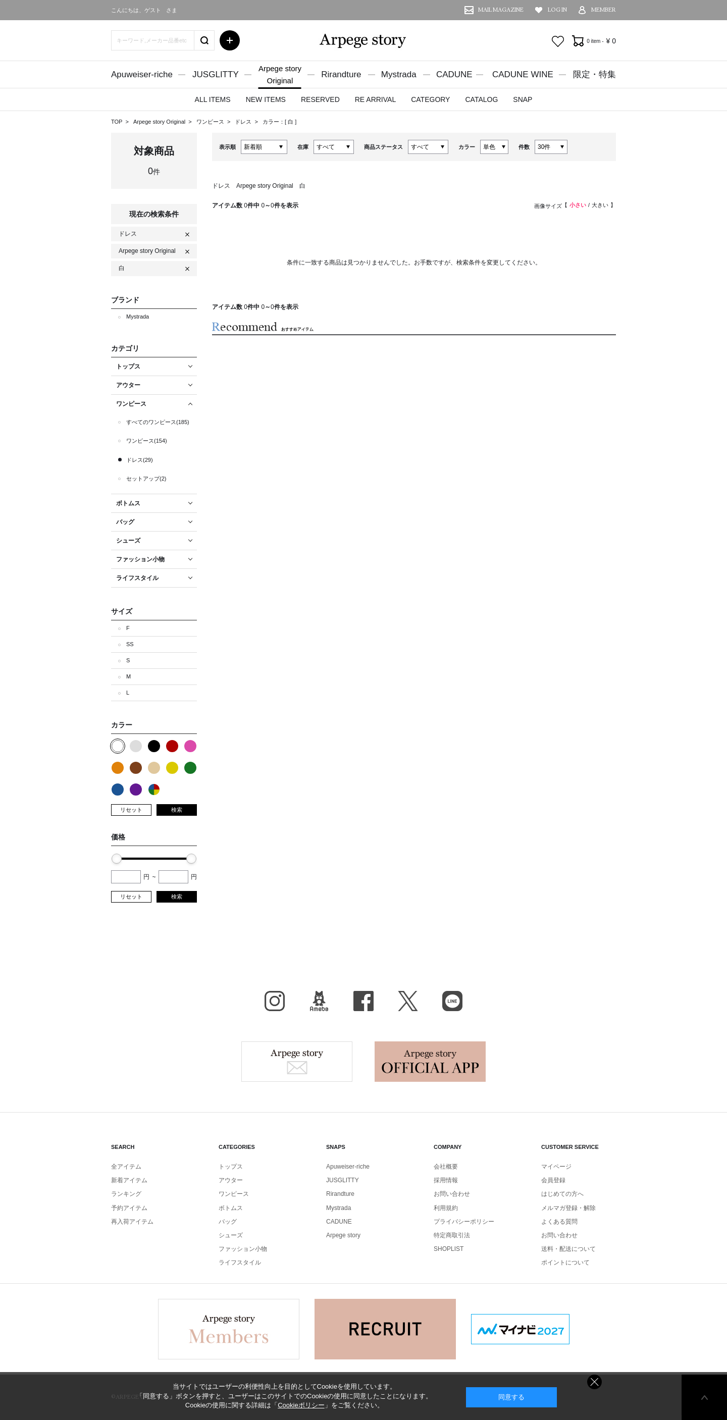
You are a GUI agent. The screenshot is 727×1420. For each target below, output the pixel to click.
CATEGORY (430, 99)
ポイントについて (565, 1262)
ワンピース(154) (146, 441)
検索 (176, 810)
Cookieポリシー (301, 1405)
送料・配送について (568, 1248)
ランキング (126, 1193)
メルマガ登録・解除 (568, 1208)
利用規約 (446, 1208)
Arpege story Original (159, 122)
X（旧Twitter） (408, 1001)
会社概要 (446, 1166)
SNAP (522, 99)
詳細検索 (230, 40)
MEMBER (603, 10)
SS (130, 644)
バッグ (228, 1221)
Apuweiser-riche (142, 74)
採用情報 (446, 1180)
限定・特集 (594, 74)
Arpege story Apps (430, 1061)
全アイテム (126, 1166)
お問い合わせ (452, 1193)
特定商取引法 (452, 1235)
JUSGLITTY (215, 74)
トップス (231, 1166)
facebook (363, 1001)
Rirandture (341, 74)
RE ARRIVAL (375, 99)
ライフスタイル (240, 1262)
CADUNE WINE (522, 74)
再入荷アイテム (132, 1221)
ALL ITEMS (213, 99)
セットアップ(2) (146, 479)
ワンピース (211, 122)
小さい (577, 205)
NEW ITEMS (266, 99)
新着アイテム (129, 1180)
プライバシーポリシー (464, 1221)
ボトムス (231, 1208)
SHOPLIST (448, 1248)
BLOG (319, 1001)
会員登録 (553, 1180)
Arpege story (296, 1061)
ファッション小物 (243, 1248)
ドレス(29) (139, 460)
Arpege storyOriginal (279, 74)
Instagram (275, 1001)
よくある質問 (559, 1221)
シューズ (231, 1235)
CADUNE (454, 74)
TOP (116, 122)
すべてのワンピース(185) (157, 422)
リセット (131, 810)
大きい (600, 205)
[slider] (117, 859)
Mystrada (399, 74)
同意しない (594, 1382)
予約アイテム (129, 1208)
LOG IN (557, 10)
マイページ (556, 1166)
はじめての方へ (562, 1193)
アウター (231, 1180)
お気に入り (558, 41)
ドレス (244, 122)
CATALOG (481, 99)
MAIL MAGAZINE (501, 10)
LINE (452, 1001)
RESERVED (320, 99)
